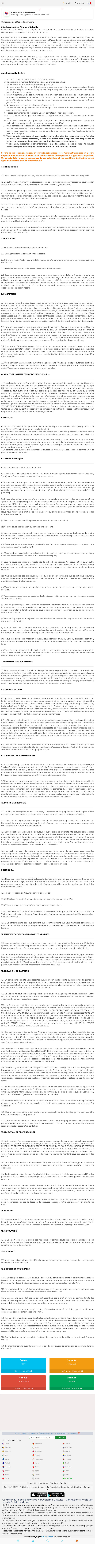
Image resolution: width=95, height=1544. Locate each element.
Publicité (24, 1487)
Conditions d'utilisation (71, 1487)
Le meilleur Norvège (71, 1388)
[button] (2, 3)
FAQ (47, 1490)
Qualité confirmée (23, 1388)
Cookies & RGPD (10, 1487)
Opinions (64, 1483)
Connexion (80, 3)
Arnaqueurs (43, 1483)
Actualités (31, 1483)
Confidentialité (53, 1487)
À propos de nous (37, 1487)
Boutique (54, 1483)
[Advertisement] (47, 13)
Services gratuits (23, 1371)
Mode (67, 3)
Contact (86, 1487)
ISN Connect (47, 1537)
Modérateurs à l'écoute (71, 1371)
